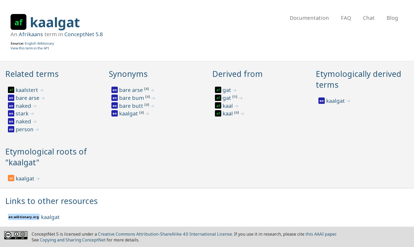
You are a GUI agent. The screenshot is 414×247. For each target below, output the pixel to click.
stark (23, 113)
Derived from (237, 73)
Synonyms (128, 73)
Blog (392, 17)
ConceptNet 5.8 (83, 34)
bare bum (132, 97)
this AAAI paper (320, 234)
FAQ (346, 17)
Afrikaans (31, 34)
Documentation (309, 17)
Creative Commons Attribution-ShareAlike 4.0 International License (165, 234)
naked (24, 105)
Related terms (32, 73)
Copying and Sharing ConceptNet (73, 240)
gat (227, 90)
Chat (369, 17)
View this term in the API (30, 48)
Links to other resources (51, 200)
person (25, 129)
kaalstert (27, 90)
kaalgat (55, 22)
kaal (228, 105)
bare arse (28, 97)
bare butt (131, 105)
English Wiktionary (39, 43)
